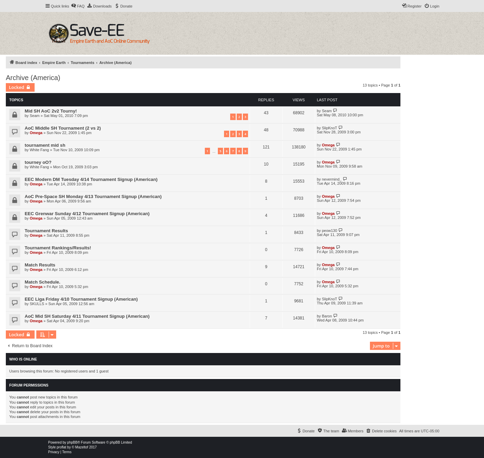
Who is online (23, 359)
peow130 (329, 230)
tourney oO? (38, 162)
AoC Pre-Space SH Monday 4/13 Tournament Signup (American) (93, 196)
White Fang (39, 150)
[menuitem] (78, 6)
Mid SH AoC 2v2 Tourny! (51, 111)
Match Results (40, 264)
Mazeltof (81, 447)
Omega (36, 133)
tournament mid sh (45, 145)
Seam (35, 116)
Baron (327, 316)
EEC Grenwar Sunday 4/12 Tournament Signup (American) (87, 213)
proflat (61, 447)
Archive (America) (33, 77)
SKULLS (37, 304)
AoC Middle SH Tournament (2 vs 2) (63, 128)
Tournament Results (46, 230)
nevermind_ (332, 179)
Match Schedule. (42, 282)
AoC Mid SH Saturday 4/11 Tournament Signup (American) (87, 316)
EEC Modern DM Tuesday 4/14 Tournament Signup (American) (91, 179)
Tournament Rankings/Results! (58, 247)
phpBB (72, 442)
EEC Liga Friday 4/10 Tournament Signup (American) (81, 299)
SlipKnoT (329, 128)
